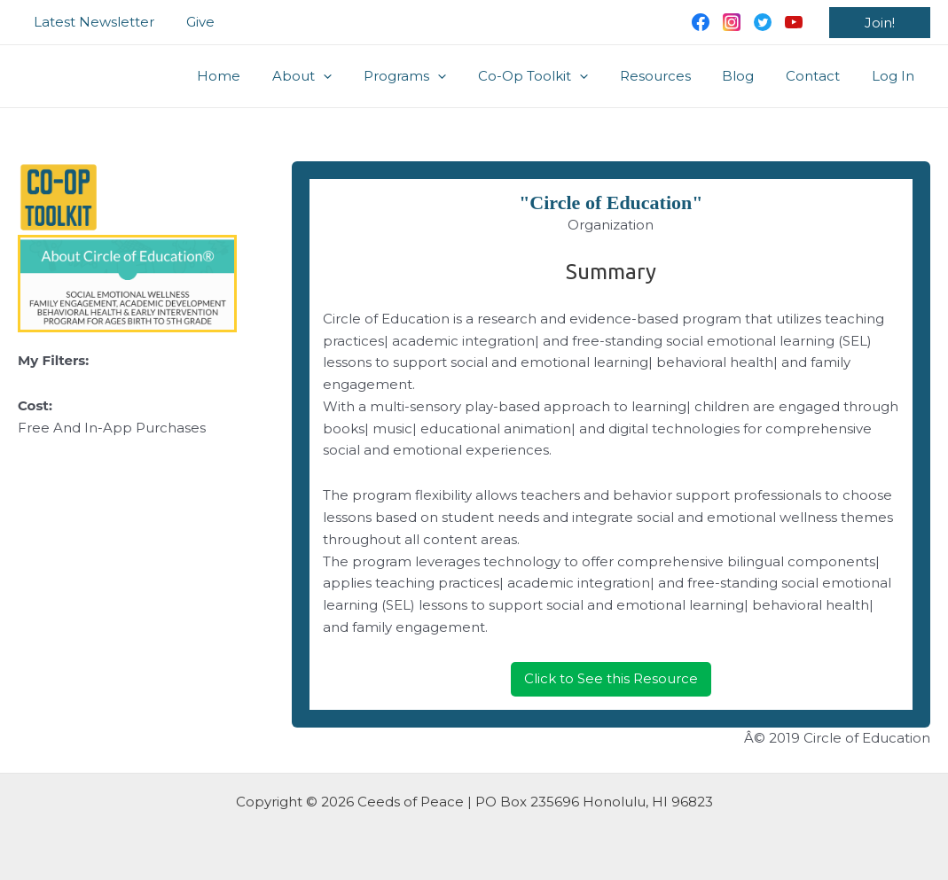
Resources (673, 75)
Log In (895, 75)
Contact (821, 75)
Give (192, 21)
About (335, 76)
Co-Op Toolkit (556, 76)
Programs (433, 76)
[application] (357, 76)
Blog (751, 75)
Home (257, 75)
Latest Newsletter (91, 21)
